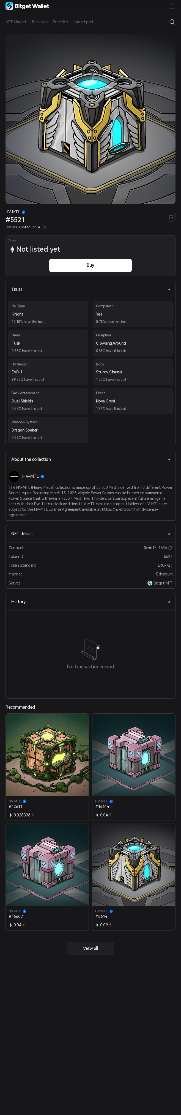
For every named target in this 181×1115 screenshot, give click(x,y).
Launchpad (83, 22)
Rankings (39, 22)
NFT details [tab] (91, 533)
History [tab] (91, 601)
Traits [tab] (91, 289)
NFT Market (16, 22)
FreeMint (60, 22)
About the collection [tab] (91, 459)
